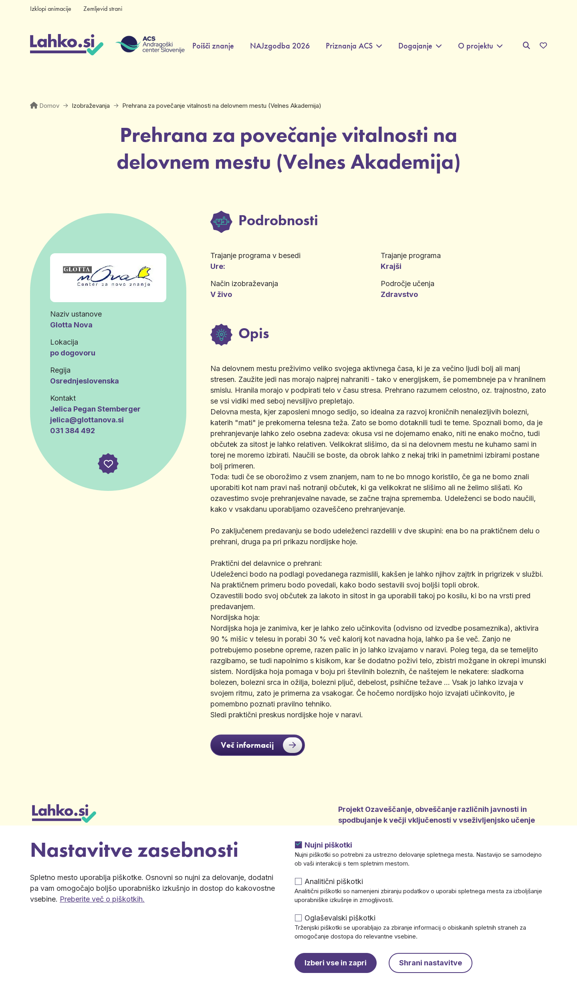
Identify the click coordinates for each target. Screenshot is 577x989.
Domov (49, 105)
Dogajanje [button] (415, 46)
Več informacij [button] (261, 745)
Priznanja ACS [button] (349, 46)
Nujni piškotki (328, 845)
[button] (108, 463)
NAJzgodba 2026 (280, 46)
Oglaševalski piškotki (340, 918)
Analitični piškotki (334, 881)
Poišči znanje (213, 46)
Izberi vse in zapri (336, 963)
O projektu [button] (475, 46)
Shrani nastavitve (430, 963)
